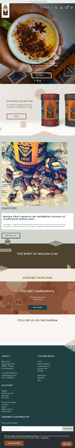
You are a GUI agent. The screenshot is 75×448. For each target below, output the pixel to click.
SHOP (41, 75)
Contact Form (42, 368)
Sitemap (40, 370)
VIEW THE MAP (37, 307)
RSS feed (41, 377)
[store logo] (5, 10)
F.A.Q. (40, 361)
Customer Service (44, 366)
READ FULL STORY (10, 236)
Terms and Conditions (9, 402)
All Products (42, 375)
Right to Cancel (7, 409)
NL (44, 7)
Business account (8, 393)
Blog (39, 380)
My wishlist (5, 397)
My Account (61, 7)
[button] (41, 8)
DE (48, 7)
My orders (5, 395)
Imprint (4, 407)
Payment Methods (44, 364)
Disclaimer (5, 404)
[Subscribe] (67, 428)
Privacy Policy (6, 411)
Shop (16, 116)
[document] (37, 440)
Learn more (45, 437)
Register (5, 391)
